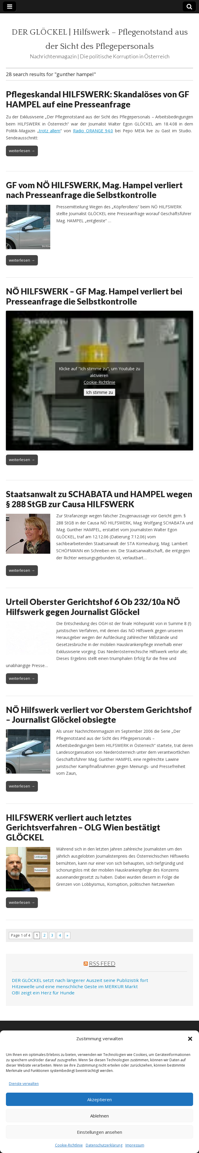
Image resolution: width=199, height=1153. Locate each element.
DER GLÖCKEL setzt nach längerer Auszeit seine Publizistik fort (80, 980)
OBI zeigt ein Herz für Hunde (43, 993)
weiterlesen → (22, 150)
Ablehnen (99, 1116)
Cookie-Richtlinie (69, 1145)
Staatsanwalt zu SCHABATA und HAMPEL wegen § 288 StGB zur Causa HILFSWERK (99, 499)
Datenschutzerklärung (104, 1145)
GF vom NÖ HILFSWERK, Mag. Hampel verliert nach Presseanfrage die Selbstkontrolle (94, 190)
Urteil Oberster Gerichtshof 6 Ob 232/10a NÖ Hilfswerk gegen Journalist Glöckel (93, 607)
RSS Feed (102, 963)
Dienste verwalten (24, 1083)
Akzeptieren (99, 1099)
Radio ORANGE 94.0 (93, 130)
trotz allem (50, 130)
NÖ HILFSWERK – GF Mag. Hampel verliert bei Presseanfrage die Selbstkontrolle (94, 296)
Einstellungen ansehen (99, 1132)
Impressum (134, 1145)
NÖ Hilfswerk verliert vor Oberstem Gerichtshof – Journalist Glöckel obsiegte (99, 715)
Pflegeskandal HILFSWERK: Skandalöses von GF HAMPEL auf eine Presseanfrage (97, 99)
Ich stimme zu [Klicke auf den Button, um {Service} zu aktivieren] (99, 392)
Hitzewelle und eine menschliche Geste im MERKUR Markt (75, 986)
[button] (190, 1039)
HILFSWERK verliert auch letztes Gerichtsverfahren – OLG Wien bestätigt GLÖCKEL (83, 827)
